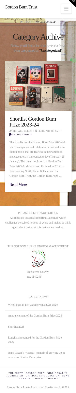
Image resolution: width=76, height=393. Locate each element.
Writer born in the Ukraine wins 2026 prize (33, 304)
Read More (18, 185)
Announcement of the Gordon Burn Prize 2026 (35, 315)
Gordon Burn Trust (21, 7)
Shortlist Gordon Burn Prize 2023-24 (32, 122)
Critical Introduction (43, 376)
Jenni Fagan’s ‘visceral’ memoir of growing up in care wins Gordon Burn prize (36, 355)
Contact (53, 378)
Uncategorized (20, 134)
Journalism (14, 376)
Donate (38, 378)
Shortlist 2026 (16, 326)
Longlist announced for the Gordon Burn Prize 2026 (35, 339)
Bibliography (57, 373)
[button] (66, 9)
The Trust (16, 373)
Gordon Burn (35, 373)
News (65, 376)
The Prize (24, 378)
